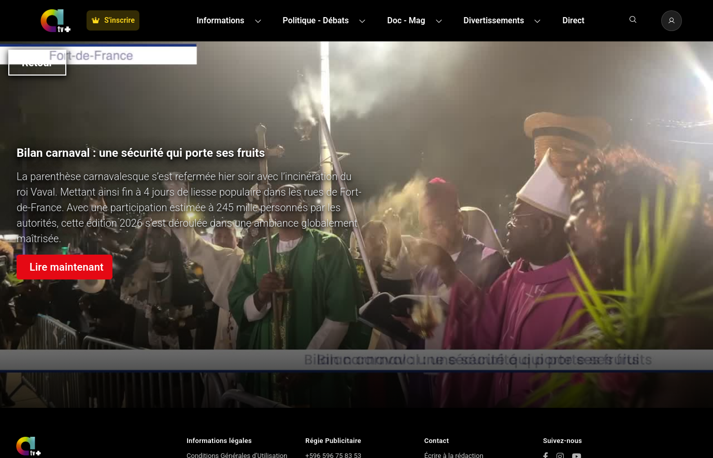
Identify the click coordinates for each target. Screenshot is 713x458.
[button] (232, 20)
